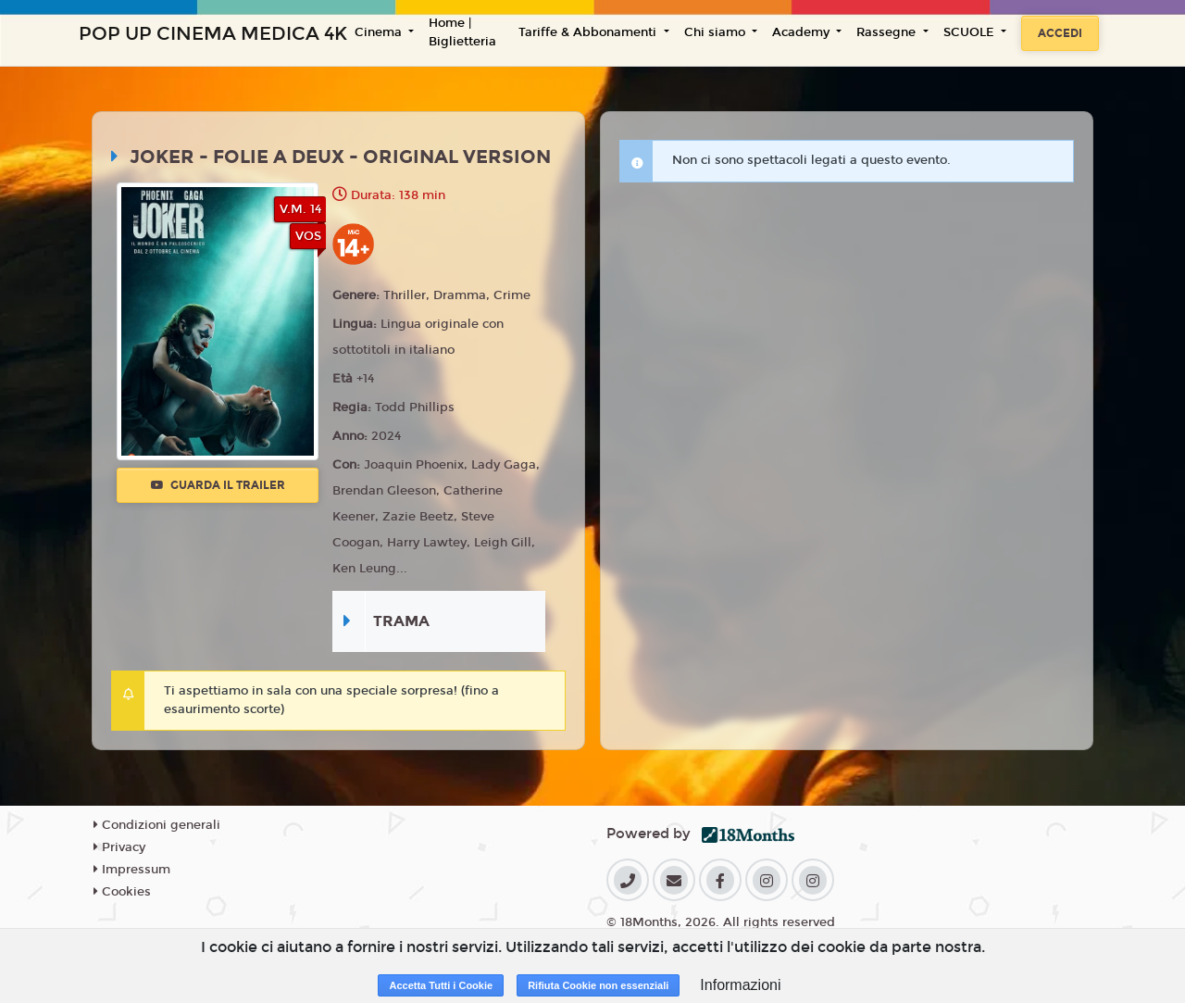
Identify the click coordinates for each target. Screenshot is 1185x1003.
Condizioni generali (157, 825)
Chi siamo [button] (716, 32)
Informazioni (740, 985)
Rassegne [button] (887, 32)
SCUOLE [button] (970, 32)
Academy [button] (802, 32)
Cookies (122, 891)
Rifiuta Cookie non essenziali (598, 985)
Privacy (119, 847)
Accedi (1060, 33)
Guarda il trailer (218, 485)
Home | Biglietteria (462, 32)
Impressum (132, 869)
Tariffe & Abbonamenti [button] (589, 32)
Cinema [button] (380, 32)
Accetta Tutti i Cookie (441, 985)
